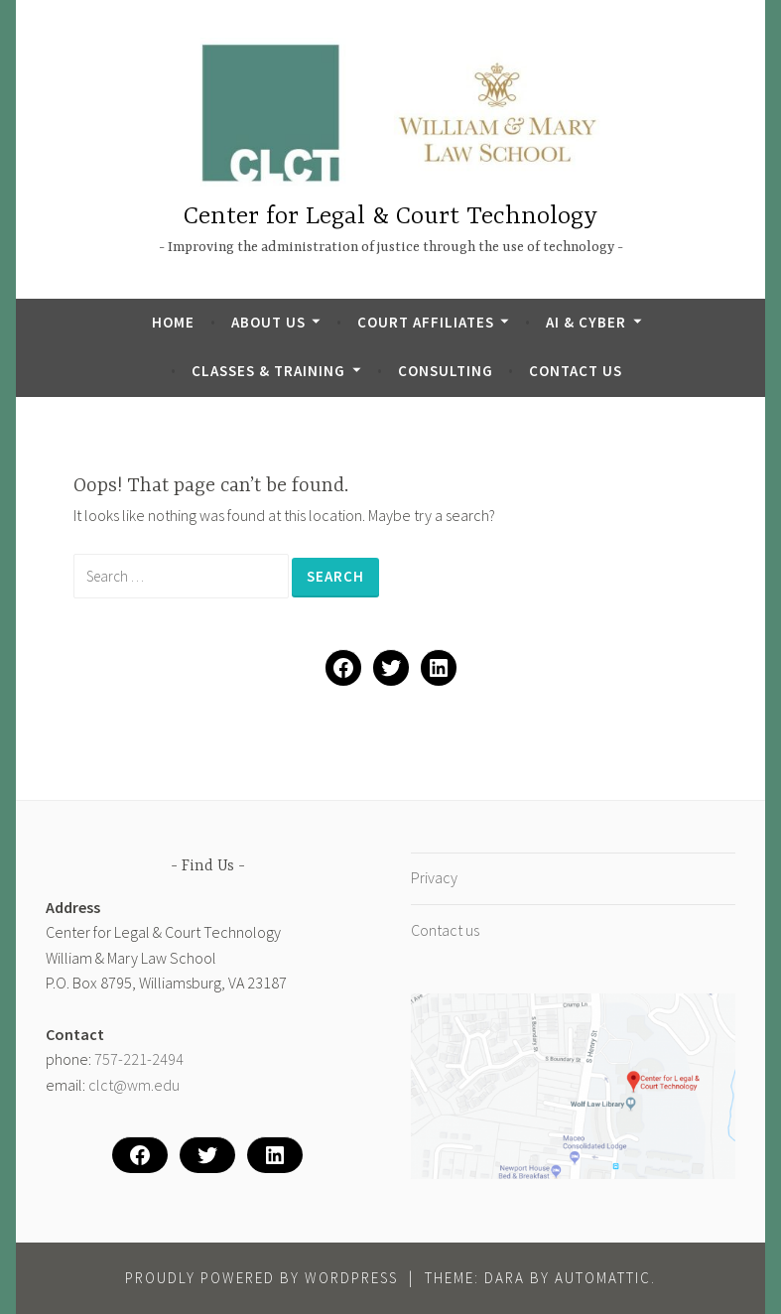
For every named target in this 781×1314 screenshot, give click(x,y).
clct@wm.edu (134, 1085)
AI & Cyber (586, 322)
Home (173, 322)
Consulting (445, 370)
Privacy (434, 877)
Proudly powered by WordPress (261, 1277)
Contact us (575, 370)
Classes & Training (268, 370)
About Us (268, 322)
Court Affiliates (425, 322)
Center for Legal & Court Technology (390, 216)
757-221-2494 (139, 1059)
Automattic (603, 1277)
